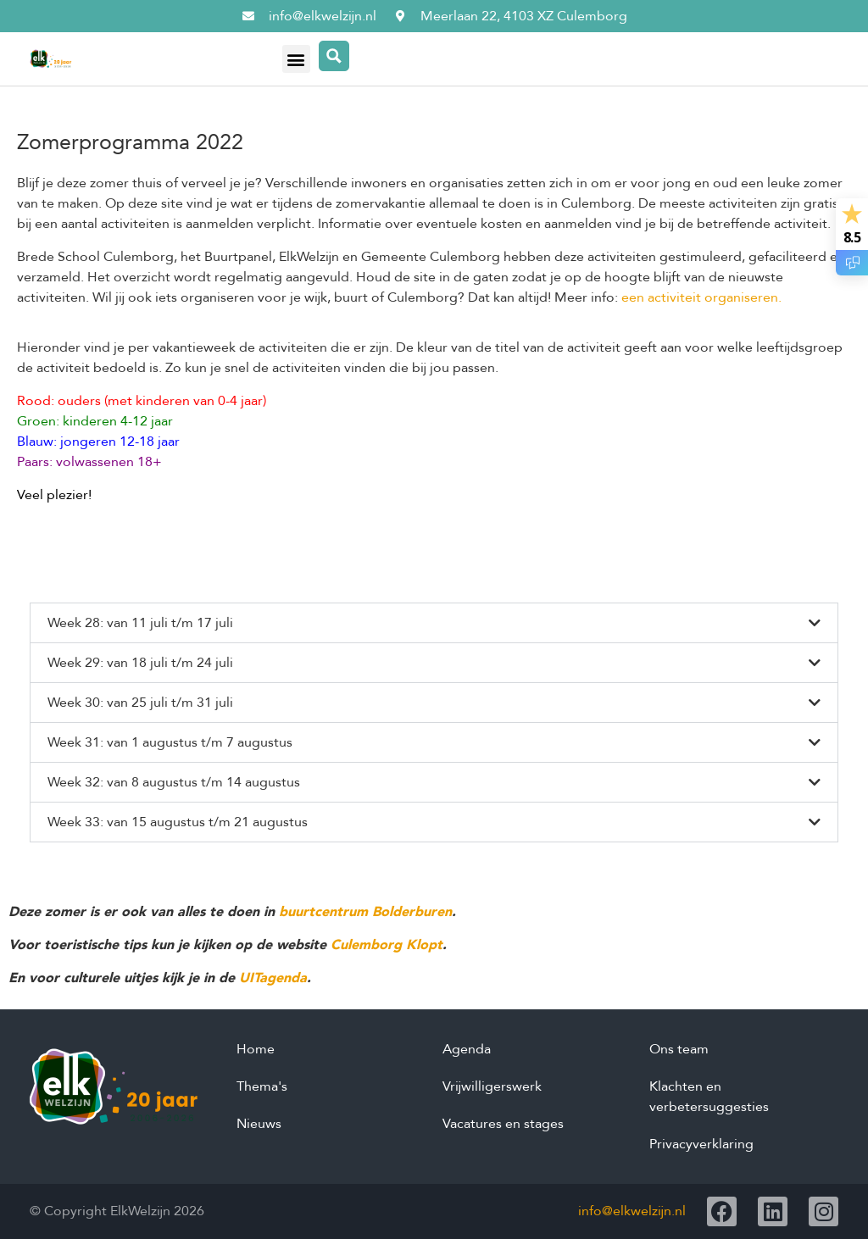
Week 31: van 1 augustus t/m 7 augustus (169, 742)
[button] (296, 59)
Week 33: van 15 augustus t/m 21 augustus (177, 822)
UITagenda (273, 978)
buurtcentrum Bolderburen (365, 912)
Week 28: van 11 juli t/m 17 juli (140, 623)
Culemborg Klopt (386, 945)
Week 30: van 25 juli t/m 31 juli (140, 702)
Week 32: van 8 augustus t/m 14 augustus (173, 782)
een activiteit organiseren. (701, 297)
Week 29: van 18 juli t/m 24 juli (140, 662)
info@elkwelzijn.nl (632, 1211)
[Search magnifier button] (334, 56)
